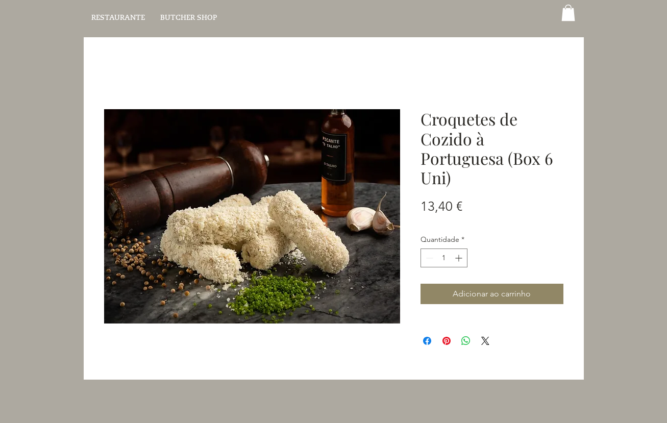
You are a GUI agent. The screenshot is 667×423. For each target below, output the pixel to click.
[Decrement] (428, 258)
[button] (568, 13)
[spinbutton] (444, 258)
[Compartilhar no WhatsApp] (466, 341)
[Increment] (459, 258)
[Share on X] (485, 341)
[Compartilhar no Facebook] (427, 341)
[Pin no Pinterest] (446, 341)
